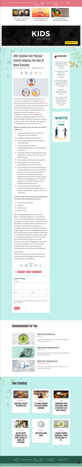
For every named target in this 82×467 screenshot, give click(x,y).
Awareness (21, 400)
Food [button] (61, 2)
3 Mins (38, 68)
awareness (21, 271)
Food (61, 400)
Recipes (39, 336)
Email (33, 292)
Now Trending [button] (36, 3)
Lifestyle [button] (48, 2)
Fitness (41, 400)
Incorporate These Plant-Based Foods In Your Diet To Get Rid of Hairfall (61, 407)
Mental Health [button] (43, 3)
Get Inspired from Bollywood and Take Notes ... (60, 20)
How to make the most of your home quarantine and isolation (61, 73)
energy (36, 112)
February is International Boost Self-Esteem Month (61, 91)
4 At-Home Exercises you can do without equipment (41, 407)
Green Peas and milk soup (46, 334)
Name (16, 292)
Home (10, 2)
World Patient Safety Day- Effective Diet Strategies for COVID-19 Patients (61, 64)
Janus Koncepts (55, 465)
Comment (16, 281)
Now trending (37, 271)
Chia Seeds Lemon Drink (41, 434)
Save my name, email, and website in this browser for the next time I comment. (30, 301)
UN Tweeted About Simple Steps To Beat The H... (41, 19)
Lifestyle (21, 430)
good (43, 101)
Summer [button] (16, 2)
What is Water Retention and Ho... (49, 347)
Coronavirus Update (43, 363)
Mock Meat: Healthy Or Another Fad (21, 405)
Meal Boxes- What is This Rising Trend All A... (21, 19)
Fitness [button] (67, 2)
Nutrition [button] (29, 2)
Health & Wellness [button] (55, 3)
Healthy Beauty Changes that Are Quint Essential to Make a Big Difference (21, 438)
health (40, 123)
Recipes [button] (22, 2)
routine (45, 103)
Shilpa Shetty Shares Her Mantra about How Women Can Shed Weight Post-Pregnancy (61, 82)
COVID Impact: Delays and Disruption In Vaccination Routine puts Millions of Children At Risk (61, 100)
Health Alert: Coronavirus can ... (48, 361)
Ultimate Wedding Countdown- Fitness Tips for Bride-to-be (61, 437)
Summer (22, 460)
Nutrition (40, 349)
